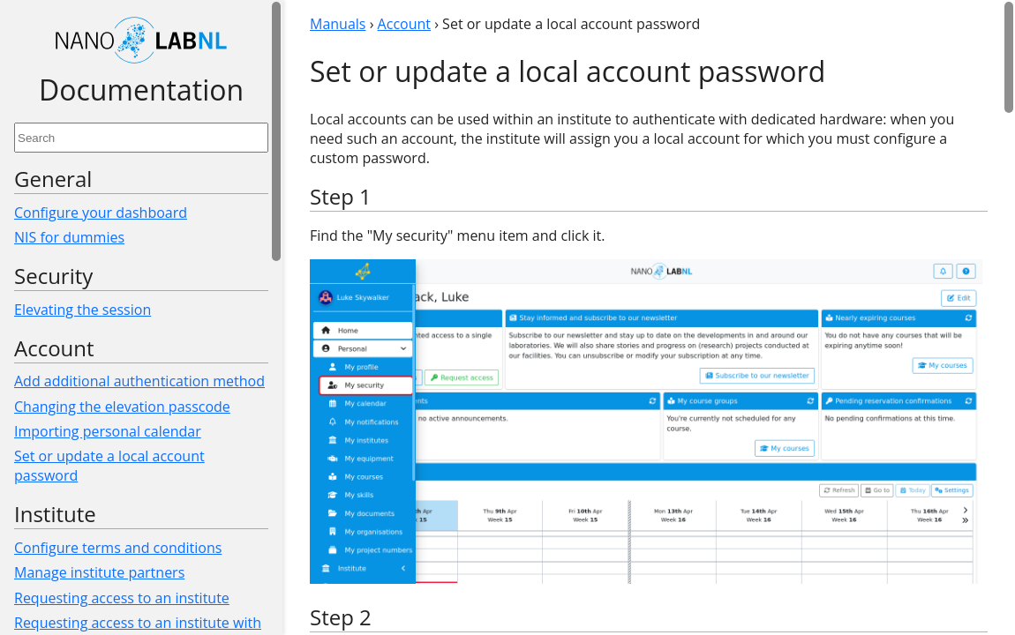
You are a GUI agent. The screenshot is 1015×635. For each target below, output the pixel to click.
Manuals (337, 24)
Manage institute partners (99, 572)
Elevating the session (82, 309)
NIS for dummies (69, 237)
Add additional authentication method (139, 381)
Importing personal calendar (107, 431)
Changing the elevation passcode (122, 406)
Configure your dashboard (100, 212)
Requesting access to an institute (121, 598)
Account (404, 24)
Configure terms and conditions (118, 547)
